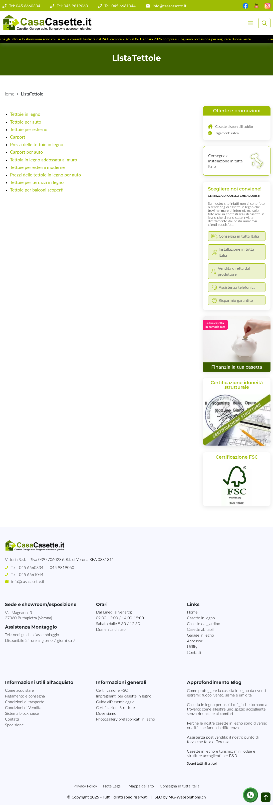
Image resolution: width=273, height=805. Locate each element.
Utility (192, 646)
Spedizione (14, 724)
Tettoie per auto (25, 122)
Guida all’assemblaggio (115, 701)
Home (8, 93)
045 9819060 (62, 567)
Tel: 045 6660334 (24, 6)
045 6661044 (31, 574)
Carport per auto (26, 152)
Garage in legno (200, 635)
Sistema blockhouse (22, 713)
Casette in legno (201, 617)
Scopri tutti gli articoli (202, 763)
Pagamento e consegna (25, 695)
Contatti (194, 652)
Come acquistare (19, 690)
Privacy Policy (85, 785)
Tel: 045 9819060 (72, 6)
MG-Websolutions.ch (187, 796)
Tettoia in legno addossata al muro (43, 159)
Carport (17, 137)
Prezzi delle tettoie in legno (36, 144)
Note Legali (112, 785)
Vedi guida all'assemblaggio (36, 634)
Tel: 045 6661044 (120, 6)
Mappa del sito (141, 785)
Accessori (195, 640)
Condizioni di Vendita (23, 707)
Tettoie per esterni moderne (37, 167)
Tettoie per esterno (28, 129)
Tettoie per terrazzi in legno (37, 182)
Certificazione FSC (112, 690)
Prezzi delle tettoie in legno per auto (45, 174)
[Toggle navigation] (250, 23)
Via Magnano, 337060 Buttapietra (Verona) (28, 615)
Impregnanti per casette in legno (123, 695)
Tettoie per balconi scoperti (37, 189)
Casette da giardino (203, 623)
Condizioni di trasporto (24, 701)
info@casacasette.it (169, 6)
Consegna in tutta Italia (179, 785)
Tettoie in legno (25, 114)
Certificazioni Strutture (115, 707)
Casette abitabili (200, 629)
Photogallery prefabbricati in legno (125, 719)
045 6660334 (31, 567)
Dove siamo (106, 713)
